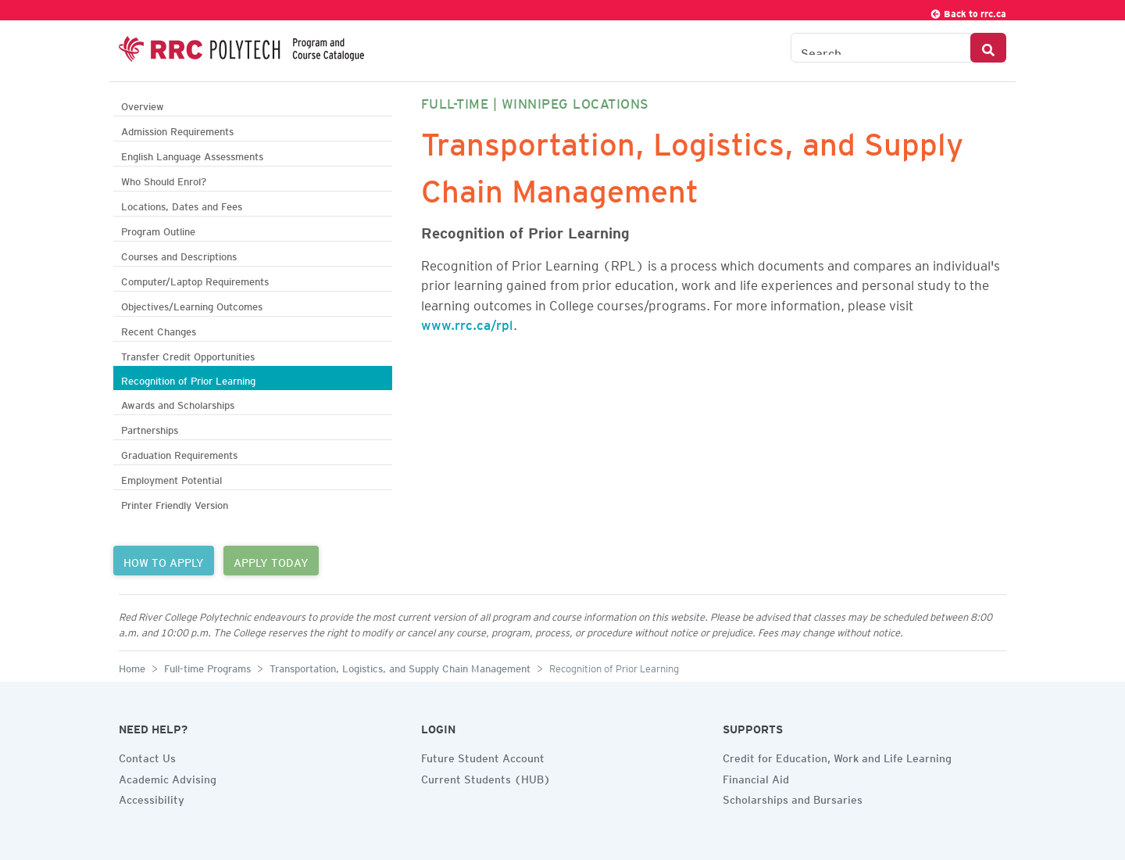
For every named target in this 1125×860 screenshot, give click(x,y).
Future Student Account (483, 756)
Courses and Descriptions (179, 254)
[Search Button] (988, 48)
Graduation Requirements (179, 453)
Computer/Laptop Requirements (195, 279)
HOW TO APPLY (163, 560)
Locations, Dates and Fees (181, 204)
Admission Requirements (177, 129)
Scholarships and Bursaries (792, 797)
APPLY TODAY (271, 560)
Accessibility (151, 797)
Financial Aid (756, 777)
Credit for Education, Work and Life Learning (837, 756)
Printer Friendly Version (174, 503)
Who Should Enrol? (163, 179)
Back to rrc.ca (968, 11)
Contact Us (147, 756)
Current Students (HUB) (486, 777)
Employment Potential (171, 478)
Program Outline (158, 229)
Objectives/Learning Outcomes (191, 304)
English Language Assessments (192, 154)
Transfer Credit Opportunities (188, 354)
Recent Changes (158, 329)
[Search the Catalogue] (881, 48)
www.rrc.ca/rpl (467, 322)
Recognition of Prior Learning (188, 378)
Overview (142, 104)
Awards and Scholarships (177, 403)
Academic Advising (167, 777)
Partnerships (149, 428)
